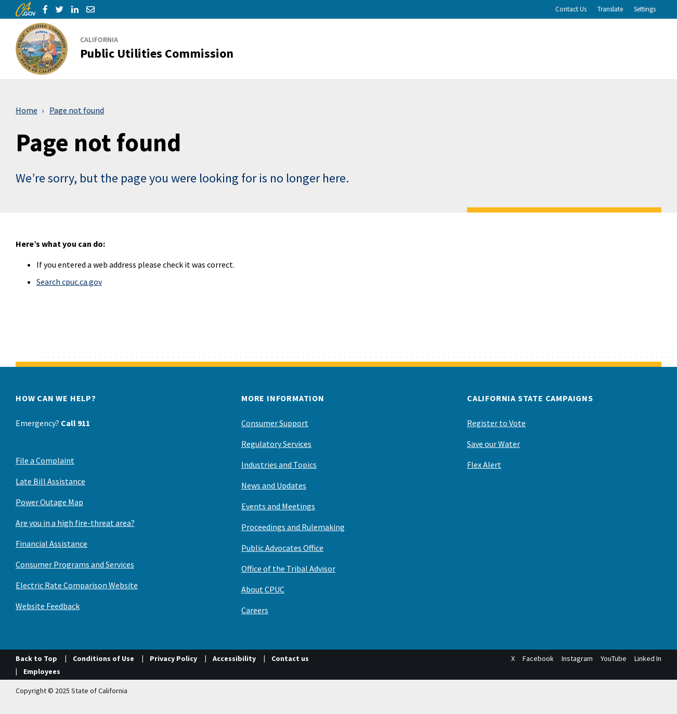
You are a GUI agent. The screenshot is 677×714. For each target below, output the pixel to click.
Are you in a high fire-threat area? (75, 523)
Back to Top (36, 658)
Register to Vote (496, 423)
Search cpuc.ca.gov (69, 281)
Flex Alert (484, 464)
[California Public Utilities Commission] (131, 49)
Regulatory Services (276, 444)
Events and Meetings (278, 506)
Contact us (290, 658)
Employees (41, 671)
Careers (254, 610)
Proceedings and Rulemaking (293, 527)
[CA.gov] (25, 9)
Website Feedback (48, 606)
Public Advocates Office (282, 548)
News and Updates (273, 485)
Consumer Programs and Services (75, 564)
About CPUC (262, 589)
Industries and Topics (279, 464)
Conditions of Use (103, 658)
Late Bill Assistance (50, 481)
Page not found (76, 110)
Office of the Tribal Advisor (288, 568)
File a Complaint (45, 460)
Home (26, 110)
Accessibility (234, 658)
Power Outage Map (49, 502)
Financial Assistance (51, 543)
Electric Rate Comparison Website (77, 585)
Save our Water (493, 444)
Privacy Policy (173, 658)
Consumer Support (274, 423)
